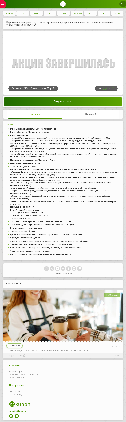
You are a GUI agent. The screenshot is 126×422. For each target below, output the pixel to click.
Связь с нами (14, 392)
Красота (50, 13)
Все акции (9, 13)
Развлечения (77, 13)
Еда (23, 13)
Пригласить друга (16, 395)
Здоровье (36, 13)
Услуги (117, 13)
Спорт (90, 13)
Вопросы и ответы (16, 378)
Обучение (63, 13)
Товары (104, 13)
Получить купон (63, 101)
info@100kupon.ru (17, 411)
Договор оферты (15, 371)
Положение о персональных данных (23, 375)
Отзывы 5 (90, 114)
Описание (35, 114)
